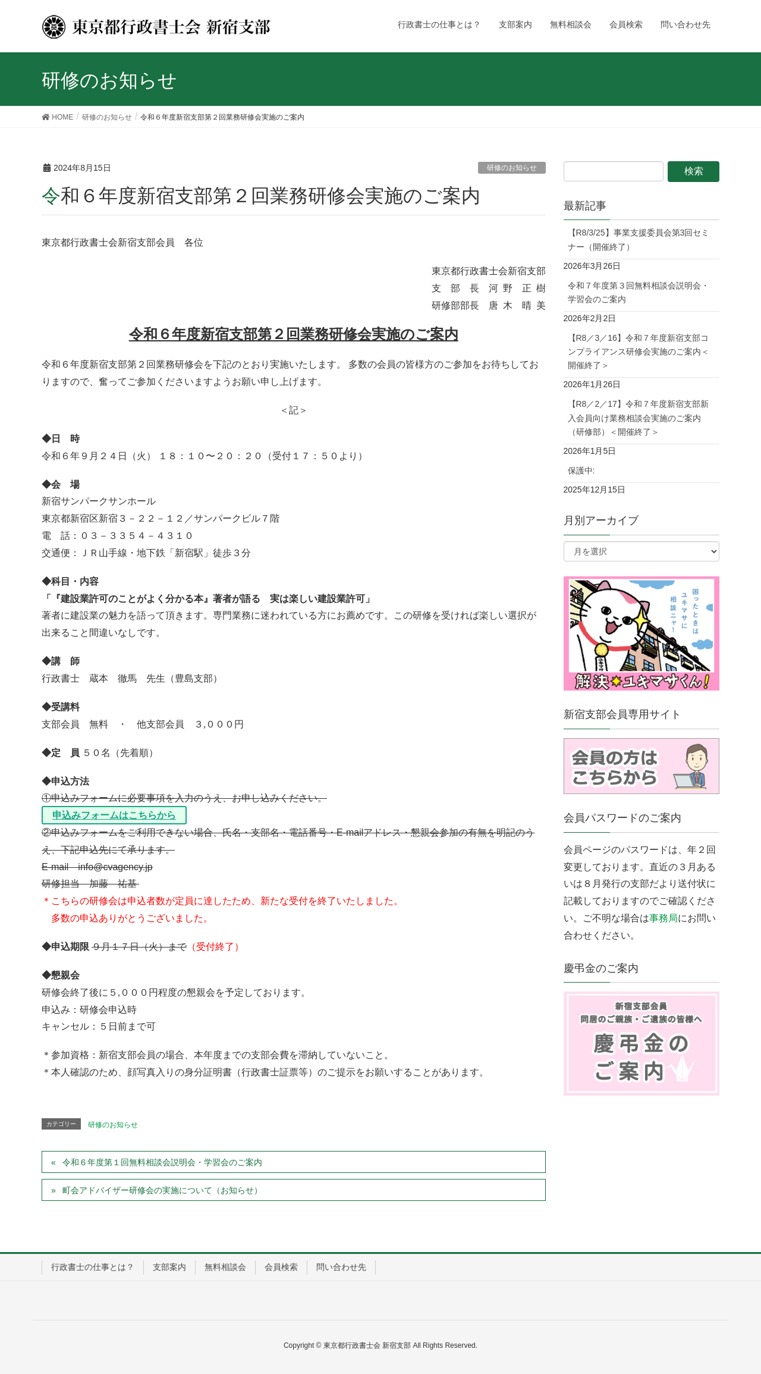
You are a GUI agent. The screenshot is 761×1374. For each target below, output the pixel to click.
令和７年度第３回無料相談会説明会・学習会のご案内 (638, 292)
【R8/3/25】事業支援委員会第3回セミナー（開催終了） (639, 239)
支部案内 (169, 1267)
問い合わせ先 (341, 1267)
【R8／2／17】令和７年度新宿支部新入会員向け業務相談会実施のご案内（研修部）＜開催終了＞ (638, 417)
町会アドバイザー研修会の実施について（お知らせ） (162, 1190)
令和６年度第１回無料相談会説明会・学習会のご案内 (162, 1162)
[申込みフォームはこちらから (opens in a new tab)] (114, 815)
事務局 (663, 918)
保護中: (581, 470)
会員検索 (281, 1267)
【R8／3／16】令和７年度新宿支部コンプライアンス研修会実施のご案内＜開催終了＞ (638, 351)
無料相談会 (225, 1267)
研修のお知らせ (512, 168)
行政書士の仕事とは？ (92, 1267)
